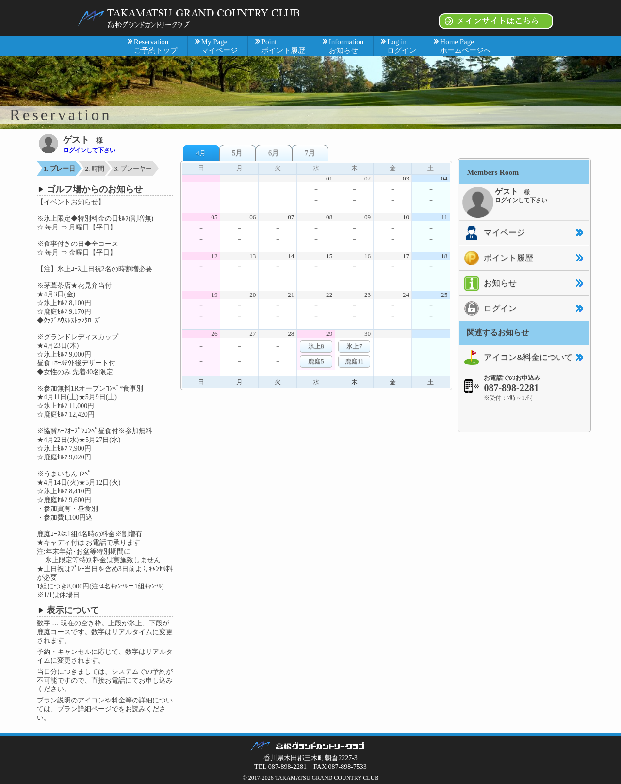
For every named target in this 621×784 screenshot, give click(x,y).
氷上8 (316, 346)
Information (346, 46)
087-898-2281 (511, 387)
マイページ (492, 233)
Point (283, 46)
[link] (524, 416)
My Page (219, 46)
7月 (310, 153)
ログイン (488, 308)
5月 (237, 153)
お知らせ (488, 283)
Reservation (156, 46)
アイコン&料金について (515, 357)
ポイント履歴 (496, 258)
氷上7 (354, 346)
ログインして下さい (89, 150)
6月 (273, 153)
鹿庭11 (354, 361)
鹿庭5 (316, 361)
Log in (401, 46)
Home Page (465, 46)
